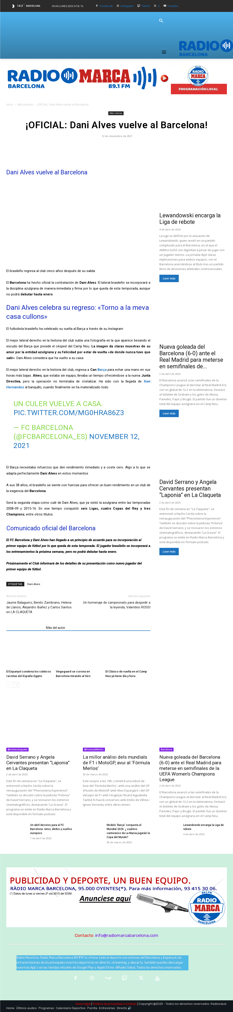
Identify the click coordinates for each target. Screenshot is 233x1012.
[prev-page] (9, 685)
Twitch (145, 6)
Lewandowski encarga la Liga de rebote (190, 218)
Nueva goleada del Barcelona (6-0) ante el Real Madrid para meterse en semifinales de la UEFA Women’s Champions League (190, 768)
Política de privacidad (108, 1003)
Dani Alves (33, 584)
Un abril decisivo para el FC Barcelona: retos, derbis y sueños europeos (51, 829)
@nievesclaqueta (17, 749)
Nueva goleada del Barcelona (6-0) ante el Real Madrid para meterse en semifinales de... (191, 357)
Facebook (106, 6)
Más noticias (25, 104)
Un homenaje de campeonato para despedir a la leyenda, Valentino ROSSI (116, 604)
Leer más (169, 278)
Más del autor (55, 628)
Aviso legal (83, 1003)
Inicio (9, 104)
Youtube (172, 6)
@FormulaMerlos (94, 749)
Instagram (126, 6)
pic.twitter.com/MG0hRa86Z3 (69, 412)
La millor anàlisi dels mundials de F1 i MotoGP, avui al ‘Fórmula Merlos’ (116, 762)
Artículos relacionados (25, 628)
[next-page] (16, 685)
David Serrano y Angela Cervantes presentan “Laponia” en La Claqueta (190, 488)
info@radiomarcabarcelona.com (126, 935)
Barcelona (166, 749)
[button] (161, 21)
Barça (102, 370)
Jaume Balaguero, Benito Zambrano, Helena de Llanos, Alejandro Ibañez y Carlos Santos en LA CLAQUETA (39, 607)
